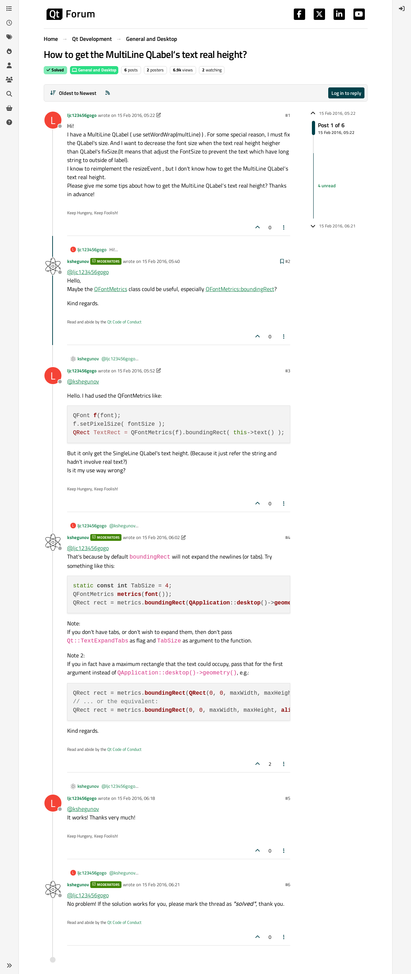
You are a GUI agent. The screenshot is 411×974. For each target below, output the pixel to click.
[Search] (9, 93)
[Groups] (9, 79)
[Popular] (9, 51)
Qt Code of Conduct (124, 321)
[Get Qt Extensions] (9, 108)
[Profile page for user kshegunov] (52, 266)
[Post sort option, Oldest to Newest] (73, 92)
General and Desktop (94, 69)
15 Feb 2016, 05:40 (161, 261)
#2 (287, 261)
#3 (287, 370)
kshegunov (78, 261)
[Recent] (9, 22)
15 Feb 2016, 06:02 (161, 537)
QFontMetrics (110, 289)
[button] (9, 965)
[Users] (9, 65)
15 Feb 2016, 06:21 (161, 884)
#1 (287, 115)
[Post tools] (283, 227)
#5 (287, 798)
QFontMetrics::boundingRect (240, 289)
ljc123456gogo (82, 115)
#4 (287, 537)
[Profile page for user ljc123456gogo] (52, 120)
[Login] (401, 8)
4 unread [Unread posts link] (327, 185)
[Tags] (9, 37)
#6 (287, 884)
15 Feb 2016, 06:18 (136, 798)
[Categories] (9, 8)
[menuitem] (401, 8)
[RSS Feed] (107, 92)
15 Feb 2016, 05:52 (136, 370)
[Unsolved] (9, 122)
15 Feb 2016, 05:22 (136, 115)
